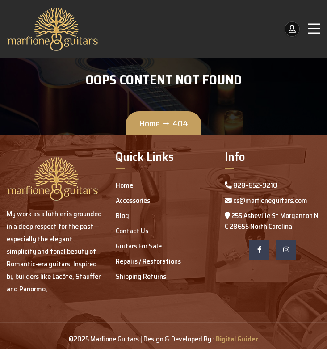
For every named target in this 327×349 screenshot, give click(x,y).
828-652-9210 (251, 185)
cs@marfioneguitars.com (266, 200)
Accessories (133, 200)
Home (149, 123)
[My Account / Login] (292, 29)
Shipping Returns (141, 276)
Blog (122, 215)
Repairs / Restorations (148, 261)
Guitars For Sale (139, 246)
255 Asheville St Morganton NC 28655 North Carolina (272, 221)
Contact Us (132, 230)
